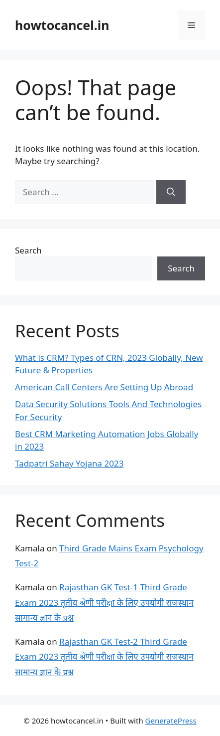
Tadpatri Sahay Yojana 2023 (69, 463)
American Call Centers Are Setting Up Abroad (104, 387)
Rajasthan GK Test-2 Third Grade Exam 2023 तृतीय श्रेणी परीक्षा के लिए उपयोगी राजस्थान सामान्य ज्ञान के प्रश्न (104, 657)
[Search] (171, 192)
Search (28, 250)
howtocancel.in (62, 24)
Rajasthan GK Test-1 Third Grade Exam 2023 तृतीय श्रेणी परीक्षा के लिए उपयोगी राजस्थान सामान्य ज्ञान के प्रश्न (104, 602)
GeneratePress (171, 721)
